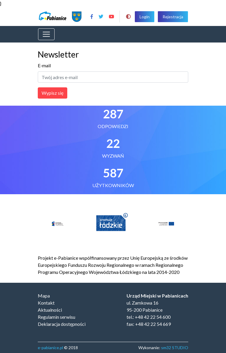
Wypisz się (52, 93)
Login (145, 16)
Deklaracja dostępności (62, 324)
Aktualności (50, 310)
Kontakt (46, 302)
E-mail (44, 65)
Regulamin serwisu (56, 317)
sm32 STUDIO (174, 347)
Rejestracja (173, 16)
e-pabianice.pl (50, 347)
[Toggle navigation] (46, 34)
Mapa (44, 295)
